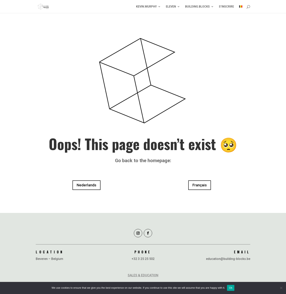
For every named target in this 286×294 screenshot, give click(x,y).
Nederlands (86, 185)
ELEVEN (171, 6)
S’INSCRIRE (226, 6)
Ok (230, 287)
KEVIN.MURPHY (146, 6)
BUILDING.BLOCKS (197, 6)
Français (199, 185)
